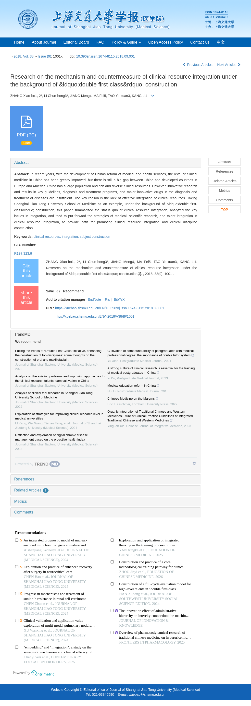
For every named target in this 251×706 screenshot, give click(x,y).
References (24, 479)
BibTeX (119, 299)
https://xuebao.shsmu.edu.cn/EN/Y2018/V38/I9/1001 (94, 316)
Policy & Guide (126, 42)
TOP (224, 210)
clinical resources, (48, 237)
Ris (107, 299)
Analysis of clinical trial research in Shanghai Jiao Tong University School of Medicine (54, 395)
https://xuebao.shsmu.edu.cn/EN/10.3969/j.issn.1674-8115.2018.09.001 (109, 308)
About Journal (44, 42)
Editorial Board (76, 42)
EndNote (94, 299)
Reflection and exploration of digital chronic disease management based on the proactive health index (51, 437)
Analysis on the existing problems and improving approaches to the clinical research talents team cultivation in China (59, 378)
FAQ (100, 42)
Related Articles (31, 490)
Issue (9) (44, 56)
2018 (17, 56)
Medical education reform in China (133, 386)
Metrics (20, 501)
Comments (23, 512)
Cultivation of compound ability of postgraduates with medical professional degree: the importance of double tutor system (150, 353)
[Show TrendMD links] (194, 463)
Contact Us (200, 42)
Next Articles (229, 65)
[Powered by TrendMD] (37, 464)
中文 (221, 42)
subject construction (95, 237)
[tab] (106, 162)
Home (19, 42)
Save (50, 291)
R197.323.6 (23, 253)
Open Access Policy (165, 42)
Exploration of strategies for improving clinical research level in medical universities (59, 416)
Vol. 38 (28, 56)
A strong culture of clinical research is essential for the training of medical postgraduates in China (151, 371)
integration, (71, 237)
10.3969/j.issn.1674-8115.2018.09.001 (105, 56)
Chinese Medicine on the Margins (133, 399)
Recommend (73, 291)
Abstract (21, 162)
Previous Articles (198, 65)
